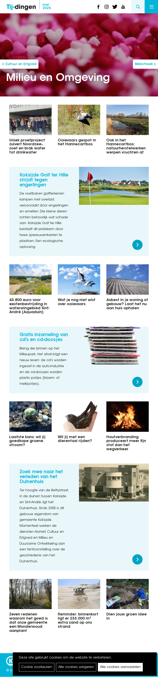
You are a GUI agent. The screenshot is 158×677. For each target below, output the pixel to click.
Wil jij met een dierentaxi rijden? (75, 439)
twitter (115, 7)
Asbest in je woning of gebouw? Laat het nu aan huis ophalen (127, 304)
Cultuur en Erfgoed (20, 64)
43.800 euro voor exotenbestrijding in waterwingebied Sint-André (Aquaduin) (29, 306)
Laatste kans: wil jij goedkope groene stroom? (27, 441)
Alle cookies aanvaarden (120, 667)
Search (138, 6)
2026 (47, 6)
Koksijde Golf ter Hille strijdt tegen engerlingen (44, 180)
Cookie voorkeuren (36, 667)
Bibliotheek (144, 64)
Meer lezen (137, 245)
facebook (98, 7)
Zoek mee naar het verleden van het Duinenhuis (41, 477)
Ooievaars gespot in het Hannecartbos (77, 143)
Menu (152, 6)
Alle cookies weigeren (76, 667)
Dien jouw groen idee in (126, 617)
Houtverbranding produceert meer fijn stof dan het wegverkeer (126, 443)
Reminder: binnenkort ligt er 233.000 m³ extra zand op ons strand (78, 621)
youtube (123, 7)
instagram (106, 7)
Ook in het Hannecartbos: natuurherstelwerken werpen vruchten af (126, 147)
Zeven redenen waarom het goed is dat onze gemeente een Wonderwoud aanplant (28, 623)
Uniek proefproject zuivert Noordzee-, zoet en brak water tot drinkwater (27, 147)
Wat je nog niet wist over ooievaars (76, 302)
